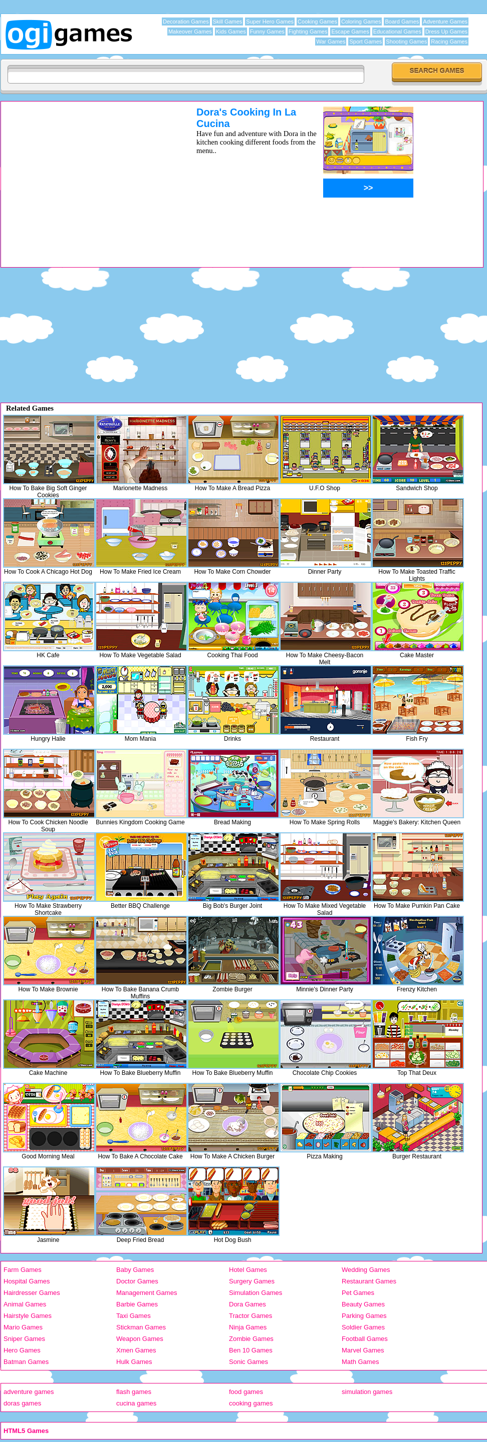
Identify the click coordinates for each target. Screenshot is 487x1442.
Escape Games (350, 32)
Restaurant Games (369, 1281)
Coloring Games (361, 22)
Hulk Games (134, 1361)
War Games (330, 42)
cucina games (136, 1403)
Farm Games (23, 1269)
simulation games (367, 1391)
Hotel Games (248, 1269)
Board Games (402, 22)
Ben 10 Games (251, 1350)
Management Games (146, 1292)
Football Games (365, 1338)
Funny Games (267, 32)
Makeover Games (190, 32)
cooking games (251, 1403)
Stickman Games (141, 1327)
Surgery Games (252, 1281)
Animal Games (25, 1304)
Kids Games (231, 32)
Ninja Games (248, 1327)
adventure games (29, 1391)
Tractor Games (250, 1315)
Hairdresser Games (32, 1292)
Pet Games (358, 1292)
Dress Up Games (446, 32)
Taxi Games (133, 1315)
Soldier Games (363, 1327)
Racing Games (449, 42)
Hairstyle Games (28, 1315)
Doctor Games (137, 1281)
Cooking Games (317, 22)
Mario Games (23, 1327)
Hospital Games (27, 1281)
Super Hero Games (270, 22)
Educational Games (397, 32)
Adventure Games (445, 22)
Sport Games (365, 42)
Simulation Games (255, 1292)
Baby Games (135, 1269)
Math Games (360, 1361)
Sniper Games (24, 1338)
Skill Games (227, 22)
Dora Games (247, 1304)
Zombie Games (251, 1338)
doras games (22, 1403)
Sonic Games (248, 1361)
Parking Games (364, 1315)
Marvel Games (363, 1350)
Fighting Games (308, 32)
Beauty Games (363, 1304)
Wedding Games (366, 1269)
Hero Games (22, 1350)
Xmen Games (136, 1350)
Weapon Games (139, 1338)
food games (246, 1391)
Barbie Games (137, 1304)
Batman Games (26, 1361)
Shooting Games (406, 42)
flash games (133, 1391)
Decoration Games (186, 22)
